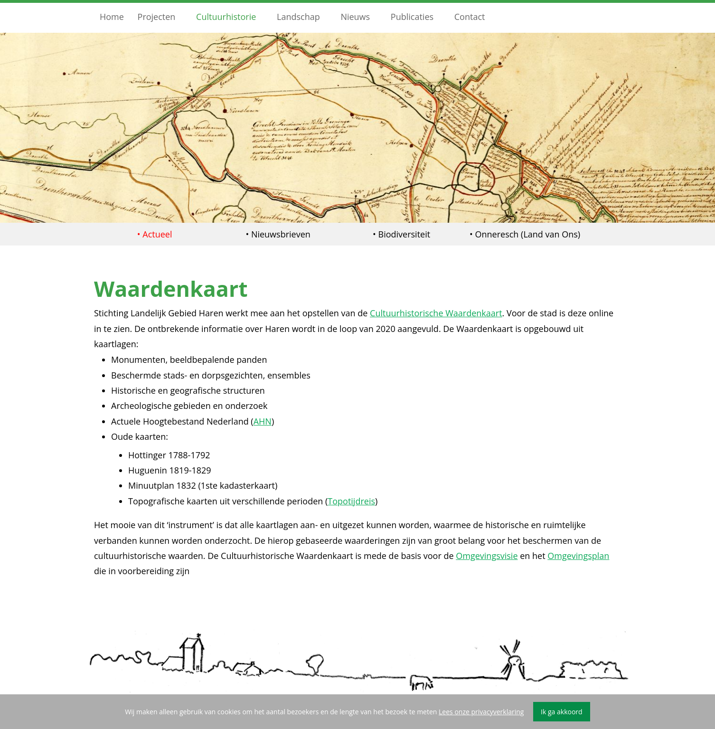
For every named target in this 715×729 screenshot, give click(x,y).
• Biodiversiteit (401, 234)
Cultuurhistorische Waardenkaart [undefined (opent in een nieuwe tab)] (436, 313)
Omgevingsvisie (486, 555)
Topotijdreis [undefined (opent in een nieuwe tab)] (351, 501)
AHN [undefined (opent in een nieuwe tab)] (263, 421)
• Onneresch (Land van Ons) (525, 234)
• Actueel (154, 234)
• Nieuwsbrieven (277, 234)
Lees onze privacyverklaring (481, 711)
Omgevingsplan (578, 555)
